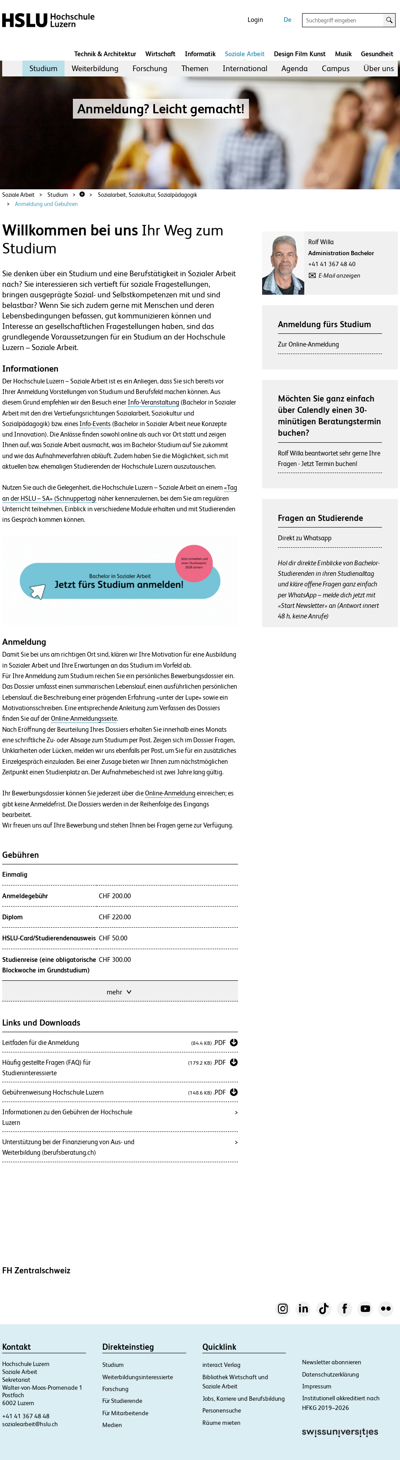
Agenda (294, 68)
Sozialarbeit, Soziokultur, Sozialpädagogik (147, 195)
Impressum (317, 1386)
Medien (112, 1424)
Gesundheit (377, 54)
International (245, 68)
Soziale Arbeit (245, 54)
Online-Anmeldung (170, 793)
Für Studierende (122, 1400)
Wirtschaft (160, 54)
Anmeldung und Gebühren (46, 204)
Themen (195, 68)
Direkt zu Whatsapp (305, 538)
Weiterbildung (95, 68)
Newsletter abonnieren (331, 1362)
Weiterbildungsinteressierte (137, 1376)
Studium (43, 68)
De (288, 19)
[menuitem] (43, 68)
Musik (343, 54)
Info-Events (95, 423)
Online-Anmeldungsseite (84, 718)
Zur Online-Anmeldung (308, 344)
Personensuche (221, 1410)
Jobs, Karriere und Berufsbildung (243, 1398)
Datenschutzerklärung (330, 1374)
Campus (336, 68)
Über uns (379, 68)
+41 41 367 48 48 (26, 1416)
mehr (120, 991)
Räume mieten (221, 1422)
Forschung (150, 68)
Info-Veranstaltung (153, 402)
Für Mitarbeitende (125, 1413)
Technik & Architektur (105, 54)
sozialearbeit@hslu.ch (30, 1423)
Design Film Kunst (300, 54)
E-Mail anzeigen (339, 275)
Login (255, 19)
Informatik (200, 54)
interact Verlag (221, 1364)
